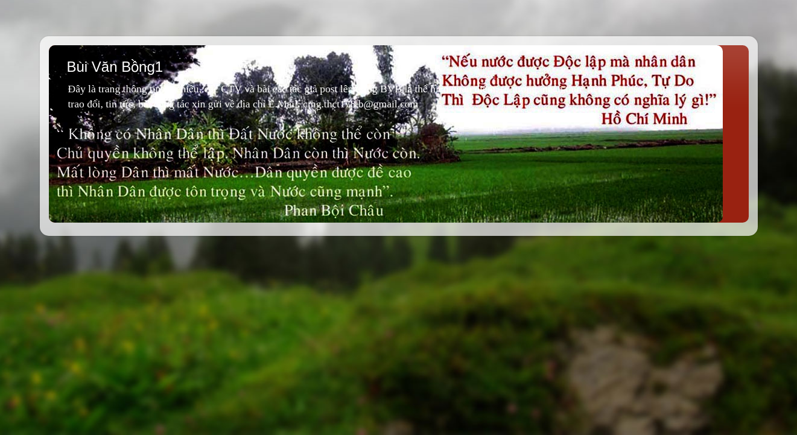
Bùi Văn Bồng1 (115, 67)
